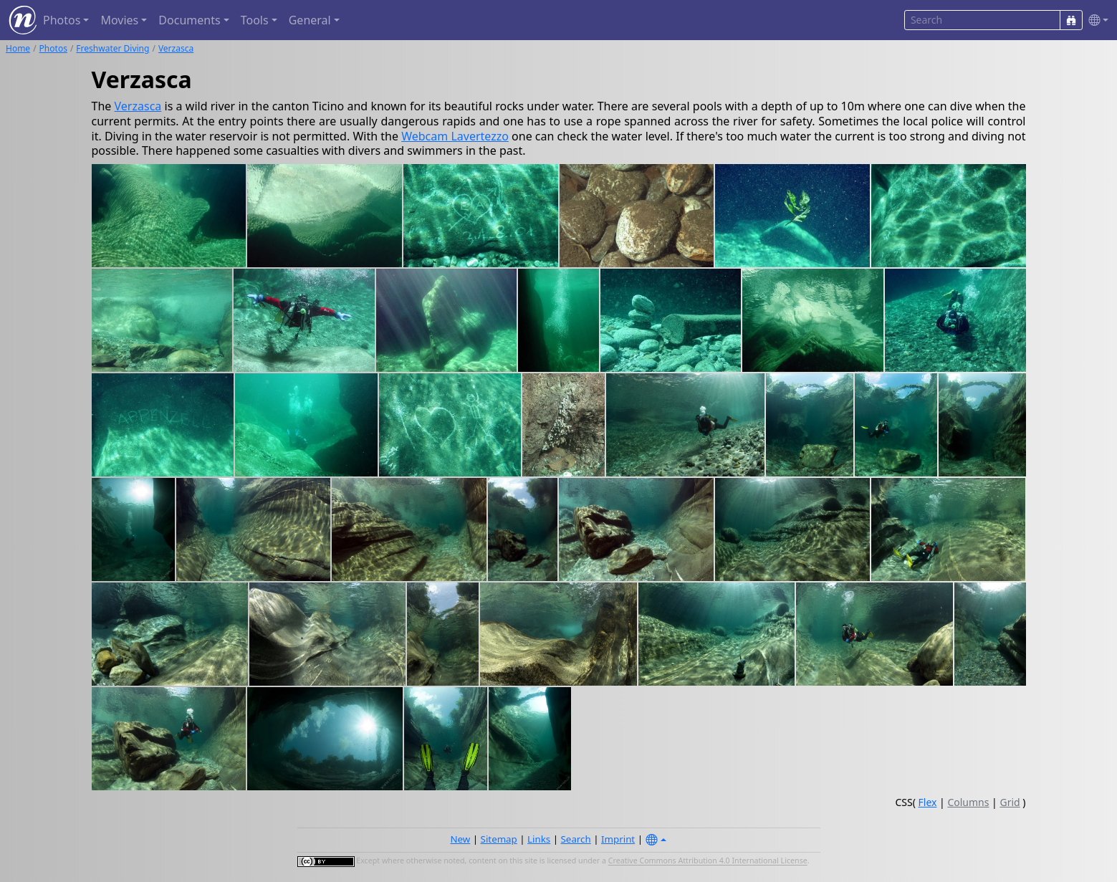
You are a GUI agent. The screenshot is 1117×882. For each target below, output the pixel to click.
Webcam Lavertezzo (455, 136)
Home (18, 48)
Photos (53, 48)
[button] (1095, 20)
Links (538, 839)
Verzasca (175, 48)
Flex (928, 802)
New (460, 839)
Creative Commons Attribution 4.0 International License (707, 861)
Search (576, 839)
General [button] (310, 20)
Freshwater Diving (112, 48)
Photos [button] (61, 20)
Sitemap (499, 839)
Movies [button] (119, 20)
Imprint (618, 839)
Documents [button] (189, 20)
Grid (1009, 802)
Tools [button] (255, 20)
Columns (968, 802)
